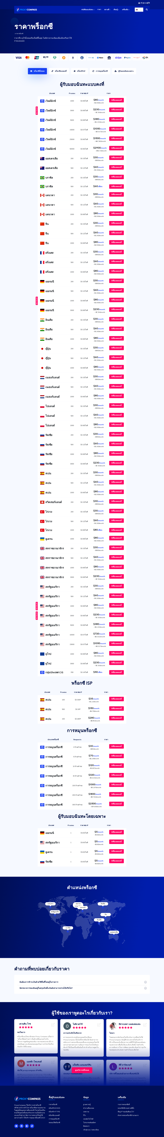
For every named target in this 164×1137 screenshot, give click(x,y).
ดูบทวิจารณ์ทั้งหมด (82, 1080)
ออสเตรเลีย (114, 942)
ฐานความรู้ (87, 1115)
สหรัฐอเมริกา (55, 922)
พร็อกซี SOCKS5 (54, 1118)
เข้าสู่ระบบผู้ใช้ (144, 3)
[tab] (37, 71)
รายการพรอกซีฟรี (124, 1115)
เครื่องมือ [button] (125, 10)
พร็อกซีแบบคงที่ (54, 1125)
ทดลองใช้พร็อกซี (54, 1133)
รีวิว (84, 1125)
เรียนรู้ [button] (116, 10)
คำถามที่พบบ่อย (88, 1118)
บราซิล (68, 938)
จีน (106, 925)
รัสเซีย (103, 914)
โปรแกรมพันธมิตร (89, 1133)
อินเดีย (99, 930)
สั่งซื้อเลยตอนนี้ (118, 100)
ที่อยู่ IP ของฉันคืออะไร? (126, 1122)
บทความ (86, 1122)
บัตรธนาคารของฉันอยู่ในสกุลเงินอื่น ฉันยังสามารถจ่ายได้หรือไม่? (46, 998)
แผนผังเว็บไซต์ (88, 1129)
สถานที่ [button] (107, 10)
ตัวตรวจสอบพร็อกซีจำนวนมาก (128, 1125)
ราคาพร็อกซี (53, 1115)
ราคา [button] (99, 10)
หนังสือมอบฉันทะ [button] (87, 10)
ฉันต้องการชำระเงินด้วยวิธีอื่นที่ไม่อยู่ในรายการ (38, 992)
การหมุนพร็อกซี (54, 1129)
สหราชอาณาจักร (78, 915)
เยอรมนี (82, 918)
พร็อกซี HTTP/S (54, 1122)
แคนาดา (50, 914)
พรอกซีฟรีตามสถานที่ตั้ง (126, 1118)
